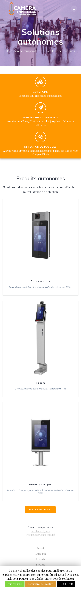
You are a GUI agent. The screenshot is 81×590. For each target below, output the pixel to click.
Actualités (40, 553)
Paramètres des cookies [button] (40, 584)
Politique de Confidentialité (40, 534)
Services (40, 564)
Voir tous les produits (40, 509)
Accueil (40, 548)
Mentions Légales (40, 531)
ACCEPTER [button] (66, 584)
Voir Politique (14, 584)
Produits (40, 559)
